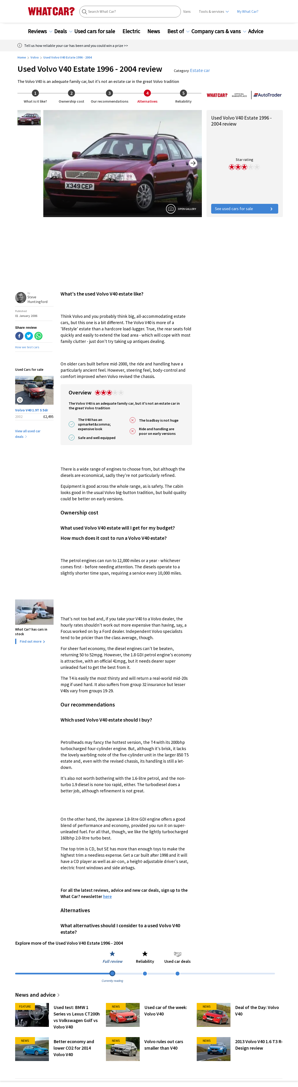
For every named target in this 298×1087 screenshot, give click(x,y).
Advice (258, 31)
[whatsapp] (38, 336)
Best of (178, 31)
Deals (63, 31)
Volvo (34, 57)
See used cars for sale (244, 208)
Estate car (200, 70)
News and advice (37, 994)
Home (21, 57)
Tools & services (211, 11)
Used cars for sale (97, 31)
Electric (134, 31)
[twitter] (29, 336)
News (156, 31)
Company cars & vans (218, 31)
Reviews (40, 31)
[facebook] (19, 336)
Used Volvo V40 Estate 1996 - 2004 (67, 57)
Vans (187, 11)
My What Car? (247, 11)
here (107, 896)
